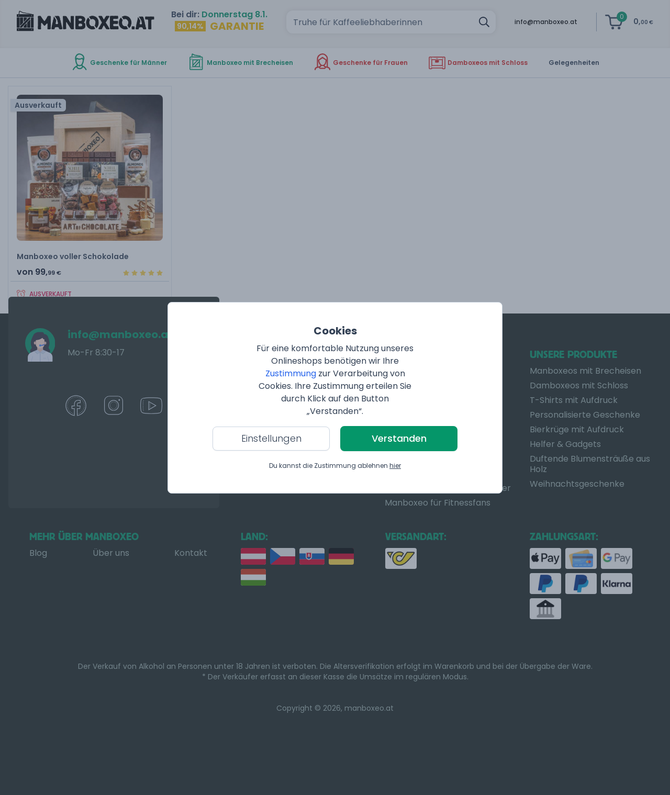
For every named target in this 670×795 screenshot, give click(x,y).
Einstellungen (271, 438)
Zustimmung (290, 373)
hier (395, 465)
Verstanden (399, 438)
